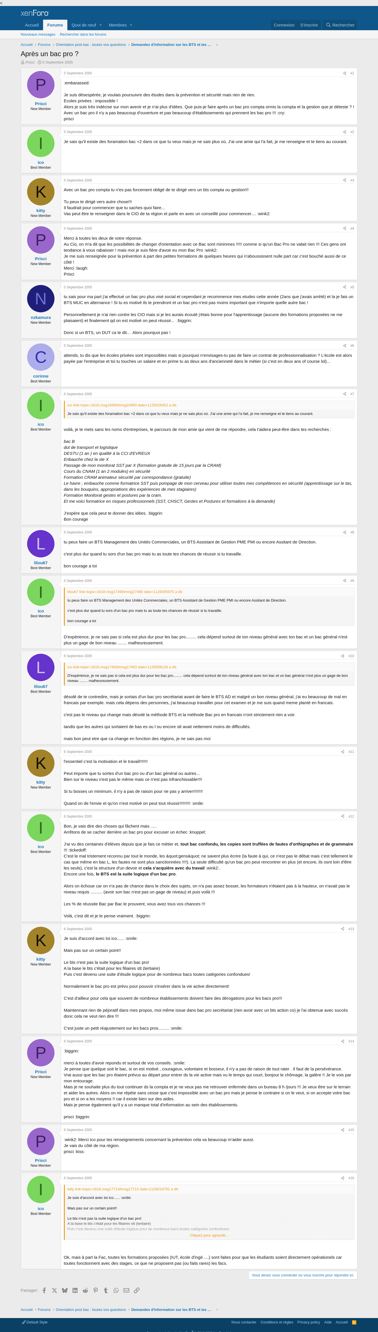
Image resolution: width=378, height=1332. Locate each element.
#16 (351, 1178)
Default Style (35, 1322)
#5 (352, 287)
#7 (352, 394)
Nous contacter (243, 1322)
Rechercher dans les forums (83, 34)
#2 (352, 132)
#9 (352, 581)
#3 (352, 180)
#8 (352, 532)
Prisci (30, 62)
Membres (118, 25)
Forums (55, 25)
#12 (351, 816)
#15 (351, 1130)
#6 (352, 346)
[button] (101, 25)
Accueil (32, 25)
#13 (351, 929)
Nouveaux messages (38, 34)
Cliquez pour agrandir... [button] (209, 1235)
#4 (352, 229)
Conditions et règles (276, 1322)
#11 (351, 752)
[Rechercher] (340, 25)
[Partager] (344, 73)
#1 (352, 73)
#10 (351, 656)
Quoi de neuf (84, 25)
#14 (351, 1041)
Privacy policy (309, 1322)
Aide (328, 1322)
